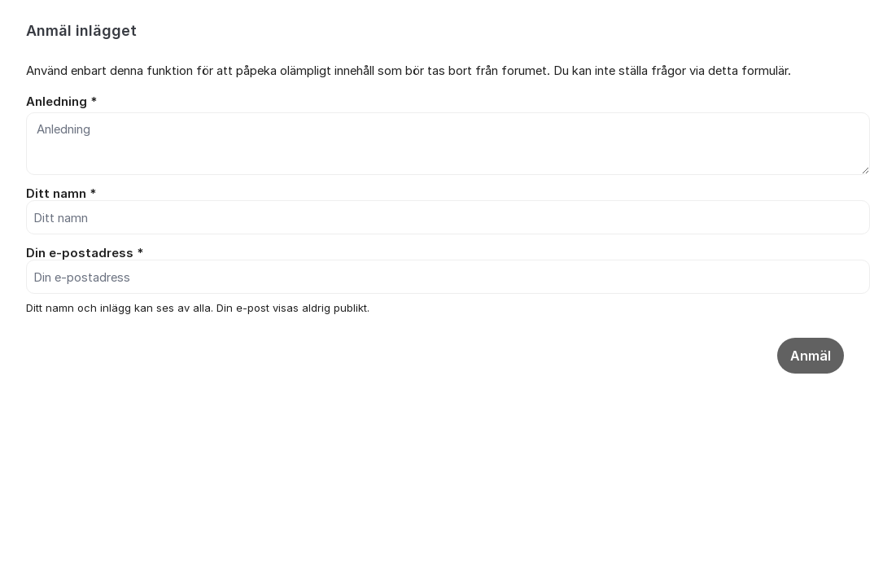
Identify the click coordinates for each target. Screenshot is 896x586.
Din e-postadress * (84, 253)
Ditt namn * (61, 193)
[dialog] (448, 227)
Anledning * (61, 101)
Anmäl (810, 356)
